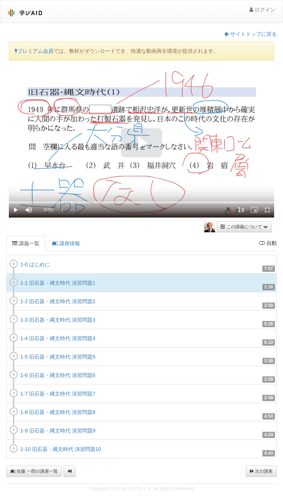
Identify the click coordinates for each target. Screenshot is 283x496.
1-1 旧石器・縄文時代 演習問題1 (57, 283)
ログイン (262, 10)
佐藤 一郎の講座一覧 (34, 471)
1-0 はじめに (35, 264)
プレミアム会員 (34, 51)
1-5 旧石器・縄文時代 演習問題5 (57, 357)
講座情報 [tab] (66, 243)
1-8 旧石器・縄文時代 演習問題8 (57, 412)
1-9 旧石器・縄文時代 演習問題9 (57, 431)
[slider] (141, 202)
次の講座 (261, 471)
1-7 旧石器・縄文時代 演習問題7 (57, 394)
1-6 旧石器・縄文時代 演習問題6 (57, 375)
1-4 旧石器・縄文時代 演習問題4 (57, 338)
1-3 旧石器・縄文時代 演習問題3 (57, 320)
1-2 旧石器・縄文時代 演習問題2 (57, 301)
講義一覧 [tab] (25, 243)
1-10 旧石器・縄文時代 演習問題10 (60, 449)
